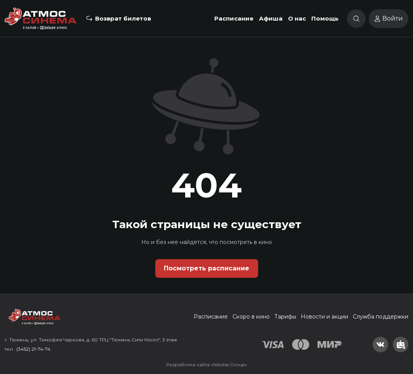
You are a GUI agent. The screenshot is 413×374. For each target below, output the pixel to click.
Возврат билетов (123, 18)
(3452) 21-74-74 (33, 349)
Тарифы (285, 316)
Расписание (233, 18)
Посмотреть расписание (206, 268)
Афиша (271, 18)
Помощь (324, 18)
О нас (297, 18)
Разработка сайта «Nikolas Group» (206, 364)
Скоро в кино (251, 316)
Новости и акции (324, 316)
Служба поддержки (380, 316)
